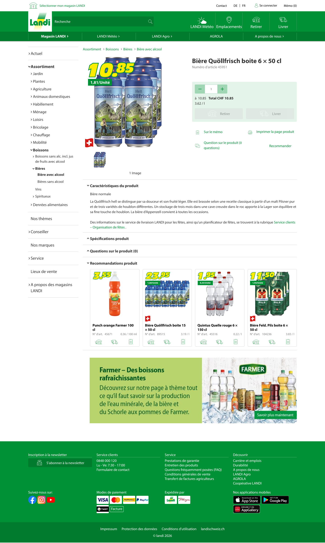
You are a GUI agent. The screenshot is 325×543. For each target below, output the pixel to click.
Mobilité (40, 142)
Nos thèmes (41, 218)
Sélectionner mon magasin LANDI (62, 5)
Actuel (36, 53)
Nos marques (42, 245)
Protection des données (139, 529)
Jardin (38, 73)
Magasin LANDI (53, 36)
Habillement (43, 104)
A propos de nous (268, 36)
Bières (40, 168)
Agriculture (42, 89)
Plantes (39, 81)
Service (37, 258)
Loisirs (38, 119)
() (290, 5)
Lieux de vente (44, 271)
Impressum (108, 529)
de (235, 5)
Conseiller (40, 231)
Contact (221, 5)
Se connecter (268, 5)
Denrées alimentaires (50, 204)
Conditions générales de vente (187, 474)
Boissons (41, 150)
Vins (38, 189)
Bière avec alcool (50, 174)
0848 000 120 (107, 460)
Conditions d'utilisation (179, 529)
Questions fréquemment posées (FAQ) (193, 470)
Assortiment (42, 66)
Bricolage (40, 127)
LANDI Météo (107, 36)
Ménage (39, 111)
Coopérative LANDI (247, 483)
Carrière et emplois (247, 460)
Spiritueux (43, 196)
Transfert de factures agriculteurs (189, 479)
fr (244, 5)
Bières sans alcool (50, 181)
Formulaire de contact (113, 470)
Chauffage (41, 134)
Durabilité (240, 465)
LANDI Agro (160, 36)
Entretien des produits (181, 465)
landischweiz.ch (213, 529)
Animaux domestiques (51, 96)
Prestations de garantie (182, 460)
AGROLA (216, 36)
